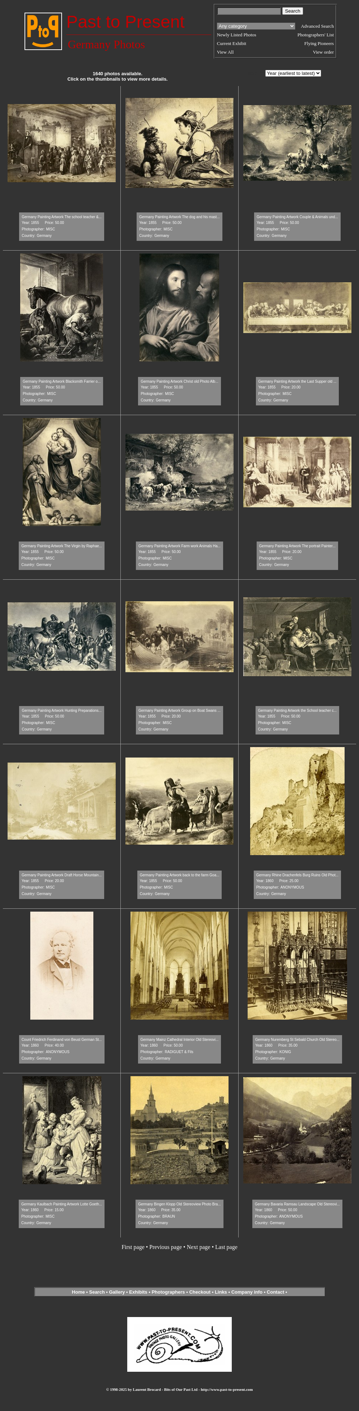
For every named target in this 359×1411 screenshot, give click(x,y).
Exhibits (138, 1292)
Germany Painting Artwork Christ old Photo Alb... (179, 381)
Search (97, 1292)
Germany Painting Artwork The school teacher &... (62, 217)
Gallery (117, 1292)
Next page (198, 1247)
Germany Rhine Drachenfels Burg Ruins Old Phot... (297, 875)
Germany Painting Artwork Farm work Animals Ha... (179, 546)
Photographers (168, 1292)
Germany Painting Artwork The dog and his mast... (179, 217)
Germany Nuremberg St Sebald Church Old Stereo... (297, 1040)
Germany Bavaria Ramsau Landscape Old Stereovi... (297, 1204)
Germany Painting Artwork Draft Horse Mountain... (62, 875)
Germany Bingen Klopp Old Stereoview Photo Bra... (179, 1204)
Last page (226, 1247)
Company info (247, 1292)
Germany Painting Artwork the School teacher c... (297, 711)
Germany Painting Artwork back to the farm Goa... (180, 875)
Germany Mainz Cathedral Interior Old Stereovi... (180, 1040)
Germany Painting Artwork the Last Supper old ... (297, 381)
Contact (275, 1292)
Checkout (199, 1292)
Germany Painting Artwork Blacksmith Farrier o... (62, 381)
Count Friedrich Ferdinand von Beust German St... (62, 1040)
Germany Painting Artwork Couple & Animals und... (297, 217)
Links (221, 1292)
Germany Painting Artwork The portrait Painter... (297, 546)
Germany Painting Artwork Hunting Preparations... (61, 711)
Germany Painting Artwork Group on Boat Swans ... (179, 711)
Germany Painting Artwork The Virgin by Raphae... (61, 546)
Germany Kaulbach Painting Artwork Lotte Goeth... (61, 1204)
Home (78, 1292)
